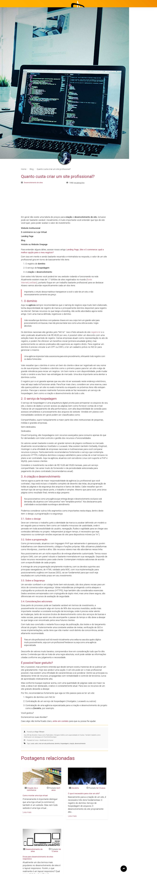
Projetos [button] (135, 45)
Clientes (137, 56)
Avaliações (138, 62)
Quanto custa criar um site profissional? (58, 396)
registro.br (96, 552)
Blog (136, 51)
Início (136, 34)
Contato (137, 67)
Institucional (139, 39)
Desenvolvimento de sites (33, 403)
